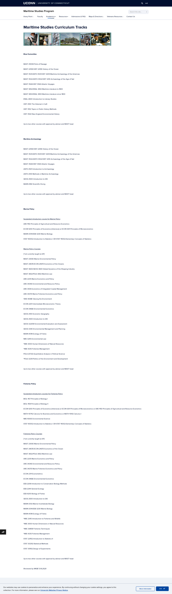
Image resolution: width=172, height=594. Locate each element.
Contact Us (130, 16)
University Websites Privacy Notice (54, 590)
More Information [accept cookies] (145, 589)
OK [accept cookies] (162, 589)
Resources (63, 16)
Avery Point (28, 16)
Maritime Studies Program (38, 11)
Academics (51, 16)
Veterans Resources (115, 16)
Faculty (40, 16)
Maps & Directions (96, 16)
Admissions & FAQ (78, 16)
